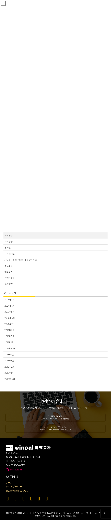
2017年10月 (9, 379)
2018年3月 (9, 360)
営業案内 (8, 272)
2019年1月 (9, 342)
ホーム (9, 482)
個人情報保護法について (18, 490)
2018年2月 (9, 367)
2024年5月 (9, 299)
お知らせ (8, 235)
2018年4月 (9, 354)
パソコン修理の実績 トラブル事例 (20, 259)
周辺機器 (8, 266)
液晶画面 (8, 284)
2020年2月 (9, 324)
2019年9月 (9, 336)
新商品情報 (9, 278)
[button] (55, 417)
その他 (7, 247)
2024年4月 (9, 306)
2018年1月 (9, 373)
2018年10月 (9, 348)
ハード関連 (9, 253)
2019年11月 (9, 330)
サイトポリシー (14, 486)
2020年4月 (9, 318)
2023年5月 (9, 312)
